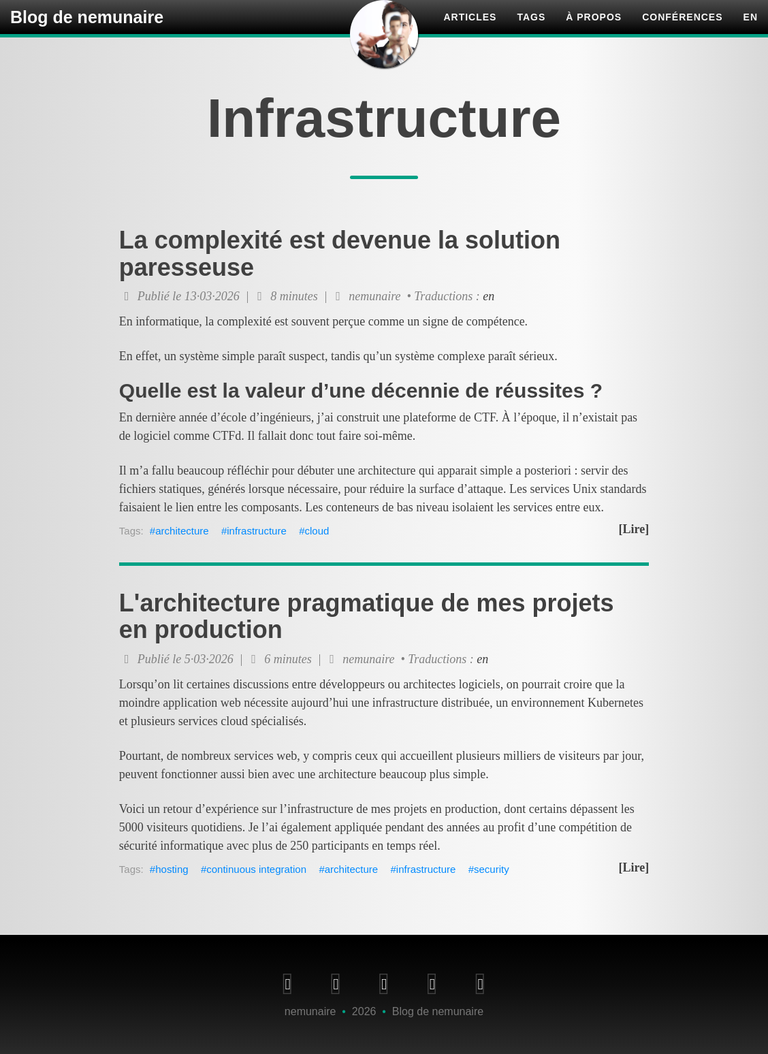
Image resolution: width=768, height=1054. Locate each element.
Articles (469, 30)
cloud (317, 531)
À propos (594, 30)
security (491, 869)
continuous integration (256, 869)
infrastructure (257, 531)
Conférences (682, 30)
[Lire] (634, 529)
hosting (171, 869)
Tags (531, 30)
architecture (181, 531)
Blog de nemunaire (86, 30)
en (750, 30)
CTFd (226, 436)
